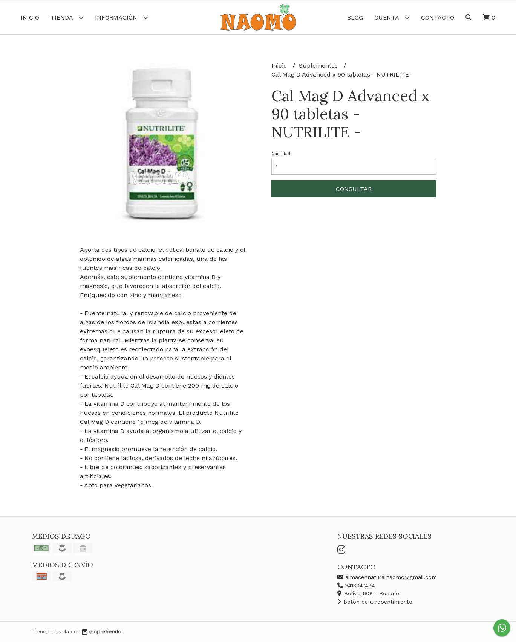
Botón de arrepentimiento (374, 602)
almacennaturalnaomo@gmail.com (387, 577)
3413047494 (356, 585)
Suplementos (319, 65)
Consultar (354, 188)
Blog (355, 17)
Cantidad (280, 153)
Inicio (30, 17)
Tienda (67, 17)
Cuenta (392, 17)
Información (121, 17)
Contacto (437, 17)
